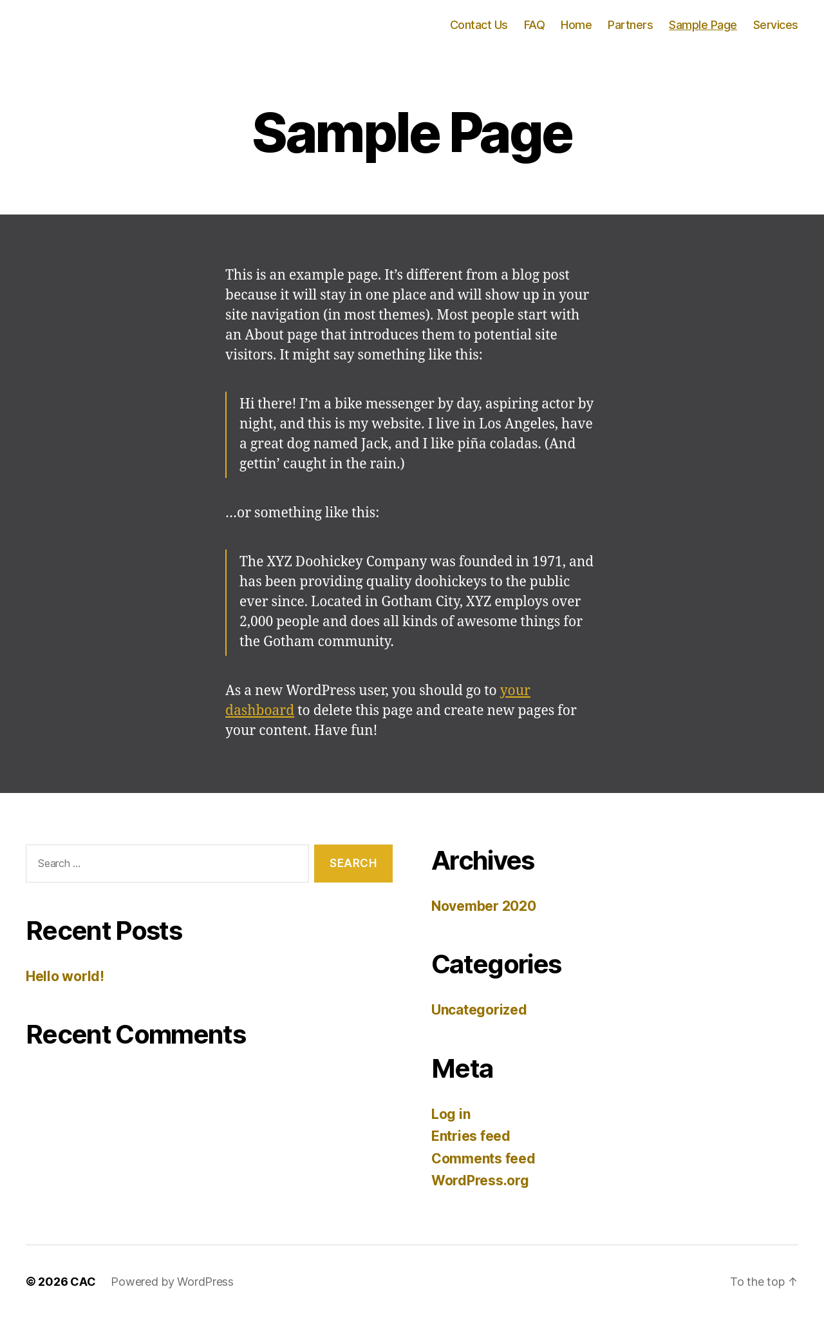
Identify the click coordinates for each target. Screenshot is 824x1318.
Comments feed (483, 1159)
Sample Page (703, 25)
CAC (82, 1281)
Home (576, 25)
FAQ (534, 25)
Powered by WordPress (172, 1281)
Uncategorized (479, 1010)
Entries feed (470, 1136)
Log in (450, 1114)
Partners (630, 25)
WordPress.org (480, 1180)
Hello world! (65, 976)
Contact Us (479, 25)
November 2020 (483, 906)
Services (775, 25)
